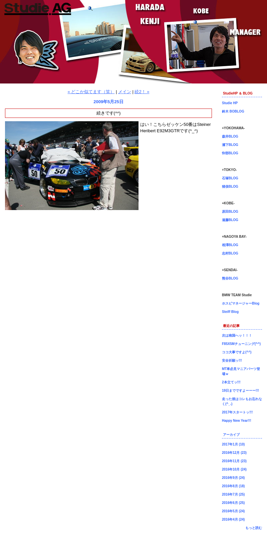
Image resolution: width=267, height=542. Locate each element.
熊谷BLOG (230, 278)
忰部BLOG (230, 153)
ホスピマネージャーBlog (240, 303)
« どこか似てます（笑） (90, 91)
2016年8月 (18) (233, 486)
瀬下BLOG (230, 145)
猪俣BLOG (230, 186)
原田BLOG (230, 211)
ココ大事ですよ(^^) (236, 352)
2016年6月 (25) (233, 503)
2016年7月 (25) (233, 494)
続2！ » (142, 91)
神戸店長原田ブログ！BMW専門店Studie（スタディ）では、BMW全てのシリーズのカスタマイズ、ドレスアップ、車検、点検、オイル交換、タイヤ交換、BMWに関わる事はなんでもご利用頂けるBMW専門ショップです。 (133, 41)
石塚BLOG (230, 178)
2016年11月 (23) (234, 461)
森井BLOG (230, 136)
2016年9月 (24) (233, 478)
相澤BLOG (230, 245)
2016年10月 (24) (234, 469)
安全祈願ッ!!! (232, 360)
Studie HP (230, 103)
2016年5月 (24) (233, 511)
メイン (124, 91)
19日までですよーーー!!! (240, 390)
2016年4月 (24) (233, 519)
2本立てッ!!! (231, 382)
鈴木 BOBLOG (233, 111)
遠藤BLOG (230, 220)
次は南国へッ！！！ (237, 335)
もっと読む (253, 528)
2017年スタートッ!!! (237, 412)
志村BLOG (230, 253)
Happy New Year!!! (236, 420)
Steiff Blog (230, 312)
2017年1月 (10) (233, 444)
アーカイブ (231, 434)
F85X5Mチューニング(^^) (241, 344)
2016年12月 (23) (234, 453)
